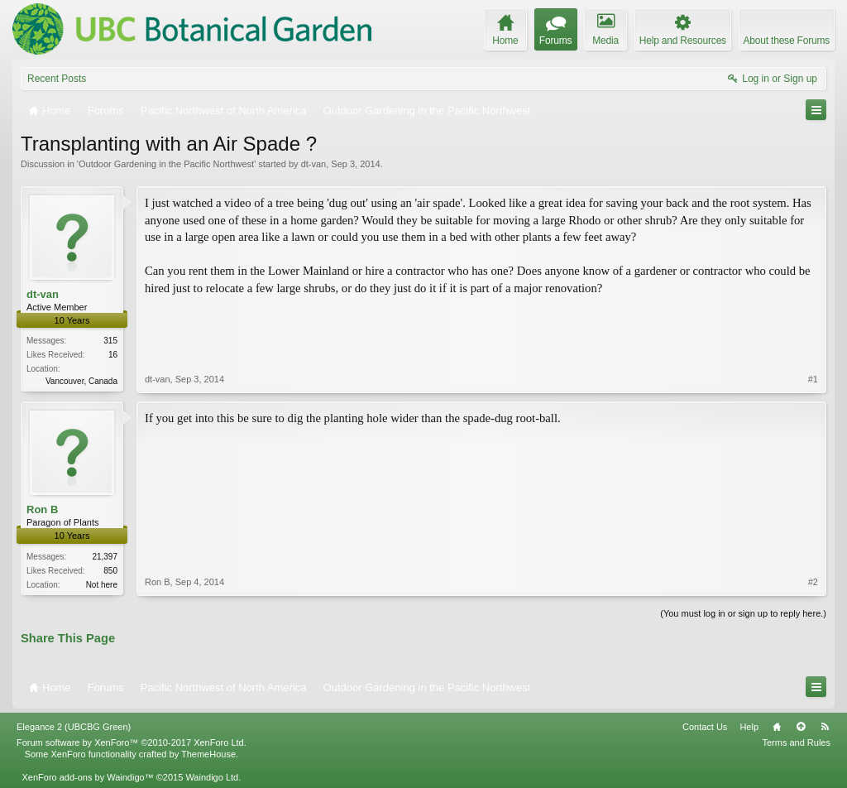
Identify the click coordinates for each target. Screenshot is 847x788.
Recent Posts (56, 78)
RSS (824, 727)
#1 (813, 379)
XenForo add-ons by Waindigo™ (87, 777)
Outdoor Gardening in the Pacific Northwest (166, 164)
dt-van (314, 164)
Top (800, 727)
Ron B (42, 509)
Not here (101, 584)
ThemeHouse (208, 754)
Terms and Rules (796, 742)
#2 (813, 582)
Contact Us (704, 727)
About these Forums (787, 40)
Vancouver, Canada (81, 381)
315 (110, 340)
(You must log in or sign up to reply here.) (743, 613)
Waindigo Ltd (211, 777)
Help (748, 727)
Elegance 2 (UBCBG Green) (74, 727)
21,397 (104, 556)
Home (776, 727)
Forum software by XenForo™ (131, 742)
